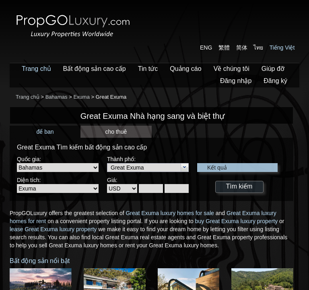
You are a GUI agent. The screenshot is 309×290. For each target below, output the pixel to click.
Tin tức (148, 68)
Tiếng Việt (282, 47)
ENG (206, 47)
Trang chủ (36, 68)
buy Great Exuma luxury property (236, 221)
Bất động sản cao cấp (94, 68)
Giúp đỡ (273, 68)
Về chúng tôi (231, 68)
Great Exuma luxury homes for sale (170, 213)
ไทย (258, 47)
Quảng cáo (185, 68)
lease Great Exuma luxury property (53, 229)
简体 (241, 47)
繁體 (224, 47)
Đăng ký (275, 80)
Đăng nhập (235, 80)
